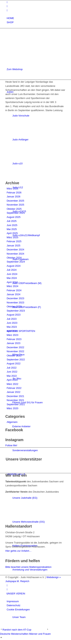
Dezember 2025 (15, 200)
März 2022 (12, 384)
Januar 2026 (13, 196)
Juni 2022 (12, 371)
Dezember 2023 (15, 298)
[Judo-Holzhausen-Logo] (33, 46)
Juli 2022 (11, 367)
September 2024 (16, 261)
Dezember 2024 (15, 249)
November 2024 (15, 253)
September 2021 (16, 404)
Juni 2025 (12, 225)
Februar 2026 (14, 192)
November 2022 (15, 351)
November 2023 (15, 302)
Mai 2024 (12, 278)
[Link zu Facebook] (7, 2)
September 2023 (16, 310)
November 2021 (15, 400)
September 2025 (16, 212)
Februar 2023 (14, 339)
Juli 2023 (11, 318)
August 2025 (13, 217)
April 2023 (12, 331)
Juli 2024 (11, 269)
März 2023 (12, 335)
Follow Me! (11, 445)
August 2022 (13, 363)
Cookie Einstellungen (18, 609)
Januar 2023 (13, 343)
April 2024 (12, 282)
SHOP (10, 22)
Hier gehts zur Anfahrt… (18, 550)
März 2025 (12, 237)
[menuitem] (36, 18)
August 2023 (13, 314)
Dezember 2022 (15, 347)
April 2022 (12, 379)
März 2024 (12, 286)
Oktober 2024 (14, 257)
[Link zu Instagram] (7, 6)
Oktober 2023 (14, 306)
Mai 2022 (12, 375)
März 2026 (12, 188)
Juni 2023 (12, 322)
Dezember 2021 (15, 396)
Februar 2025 (14, 241)
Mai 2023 (12, 326)
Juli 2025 (11, 221)
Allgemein (12, 422)
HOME (10, 18)
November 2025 (15, 204)
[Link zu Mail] (7, 10)
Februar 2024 (14, 290)
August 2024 (13, 265)
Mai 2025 (12, 229)
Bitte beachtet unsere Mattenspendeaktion (28, 567)
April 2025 (12, 233)
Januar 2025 (13, 245)
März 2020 (12, 408)
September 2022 (16, 359)
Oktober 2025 (14, 208)
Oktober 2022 (14, 355)
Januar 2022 (13, 392)
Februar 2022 (14, 388)
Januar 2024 (13, 294)
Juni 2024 (12, 274)
